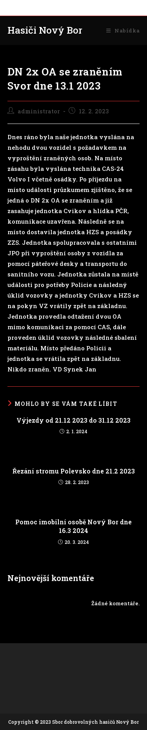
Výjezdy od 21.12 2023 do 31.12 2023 (73, 420)
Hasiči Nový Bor (44, 30)
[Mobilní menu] (123, 30)
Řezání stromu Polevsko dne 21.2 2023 (74, 471)
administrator (39, 111)
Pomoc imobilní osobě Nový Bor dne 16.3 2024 (73, 526)
